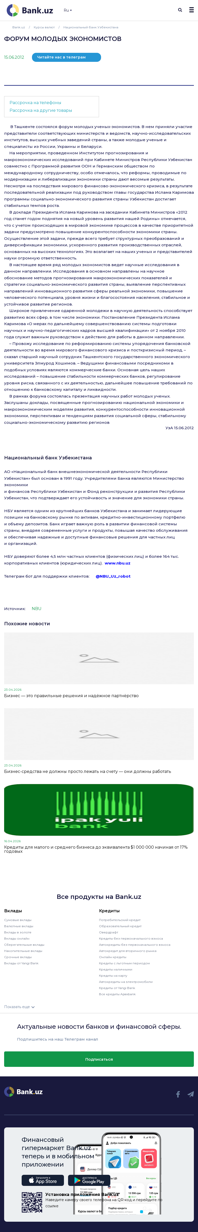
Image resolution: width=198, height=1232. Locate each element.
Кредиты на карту (113, 975)
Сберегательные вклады (24, 945)
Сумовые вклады (17, 920)
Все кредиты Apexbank (117, 994)
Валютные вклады (18, 926)
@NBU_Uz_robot (113, 576)
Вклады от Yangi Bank (21, 963)
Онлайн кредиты (112, 957)
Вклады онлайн (16, 938)
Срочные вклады (18, 957)
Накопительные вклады (23, 951)
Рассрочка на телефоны (35, 102)
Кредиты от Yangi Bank (117, 988)
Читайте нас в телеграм (61, 57)
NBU (37, 608)
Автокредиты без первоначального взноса (134, 945)
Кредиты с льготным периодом (124, 963)
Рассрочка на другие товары (41, 110)
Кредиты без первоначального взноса (131, 938)
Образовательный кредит (120, 926)
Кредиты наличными (115, 969)
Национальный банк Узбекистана (48, 458)
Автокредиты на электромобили (126, 982)
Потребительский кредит (120, 920)
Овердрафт (108, 932)
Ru (68, 10)
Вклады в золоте (17, 932)
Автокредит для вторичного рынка (127, 951)
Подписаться (99, 1059)
